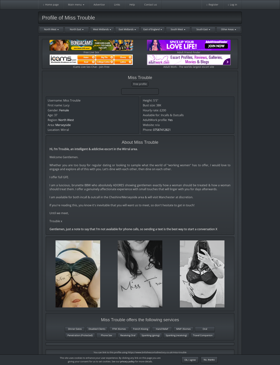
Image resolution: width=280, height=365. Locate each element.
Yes (170, 120)
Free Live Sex (91, 47)
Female (64, 110)
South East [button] (203, 29)
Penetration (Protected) (80, 335)
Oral (205, 329)
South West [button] (178, 29)
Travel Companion (202, 335)
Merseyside (63, 125)
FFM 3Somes (119, 329)
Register (212, 4)
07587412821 (162, 130)
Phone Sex (106, 335)
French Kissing (140, 329)
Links (117, 4)
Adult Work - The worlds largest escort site (189, 61)
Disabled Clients (97, 329)
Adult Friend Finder (189, 47)
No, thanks (209, 359)
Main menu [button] (76, 4)
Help (132, 4)
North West (66, 120)
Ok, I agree (190, 359)
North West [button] (51, 29)
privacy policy (127, 361)
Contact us (150, 4)
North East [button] (77, 29)
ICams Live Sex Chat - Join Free (91, 61)
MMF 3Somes (183, 329)
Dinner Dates (75, 329)
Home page (51, 4)
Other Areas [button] (228, 29)
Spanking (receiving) (176, 335)
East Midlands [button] (127, 29)
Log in (232, 4)
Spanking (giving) (151, 335)
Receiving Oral (127, 335)
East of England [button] (152, 29)
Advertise (99, 4)
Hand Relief (162, 329)
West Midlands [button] (102, 29)
